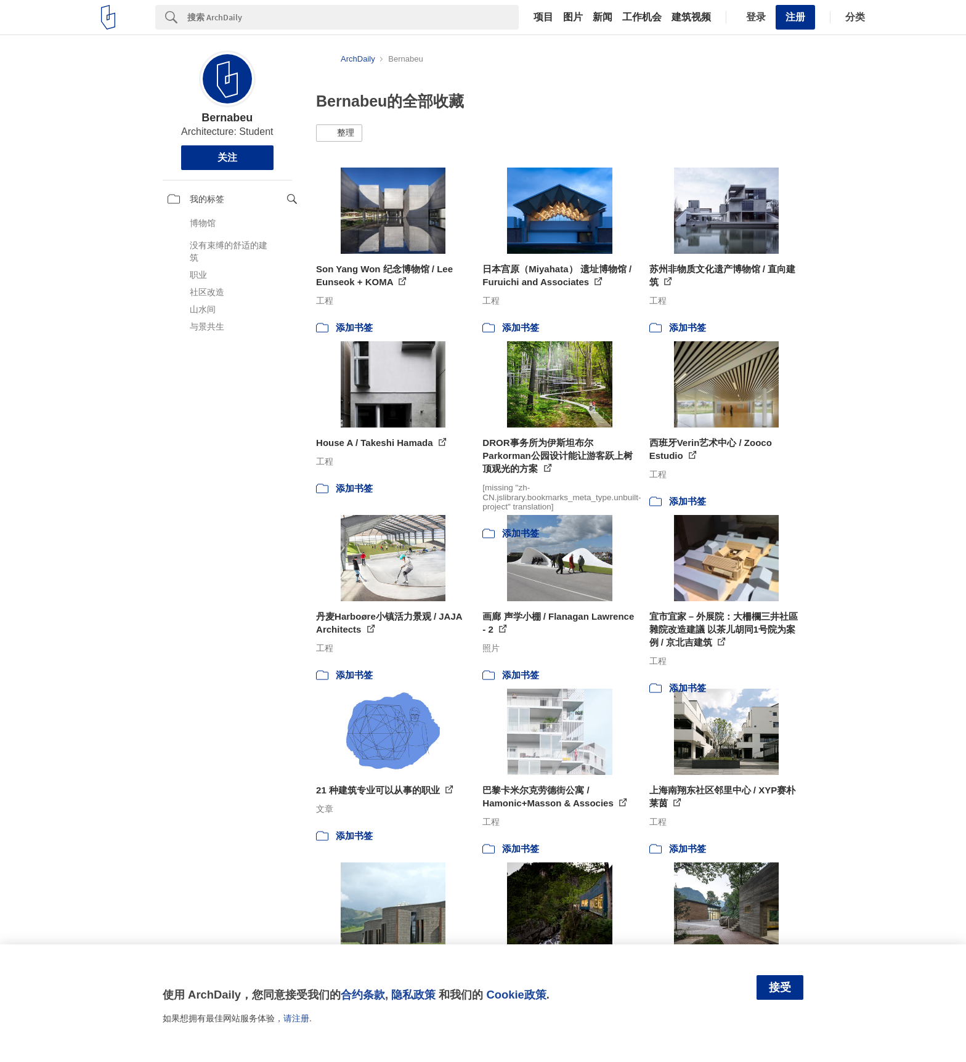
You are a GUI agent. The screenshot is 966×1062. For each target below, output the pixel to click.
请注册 (296, 1018)
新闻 (602, 17)
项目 (543, 17)
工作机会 (642, 17)
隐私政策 (413, 994)
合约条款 (363, 994)
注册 (795, 17)
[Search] (353, 17)
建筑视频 (691, 17)
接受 (780, 987)
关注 (227, 157)
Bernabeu (227, 117)
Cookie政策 (516, 994)
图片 (573, 17)
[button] (339, 133)
